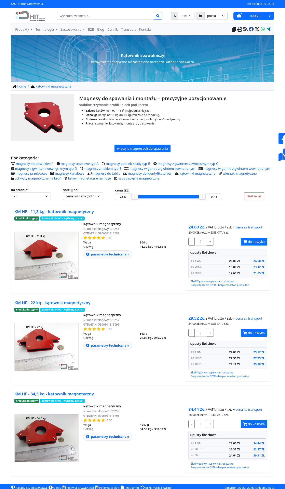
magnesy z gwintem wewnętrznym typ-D (46, 168)
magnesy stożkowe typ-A (79, 163)
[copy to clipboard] (234, 30)
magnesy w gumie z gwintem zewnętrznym (162, 168)
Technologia (45, 29)
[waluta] (186, 16)
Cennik (112, 29)
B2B (91, 29)
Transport (128, 29)
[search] (105, 16)
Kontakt (145, 29)
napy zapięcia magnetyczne (139, 178)
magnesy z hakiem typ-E (102, 168)
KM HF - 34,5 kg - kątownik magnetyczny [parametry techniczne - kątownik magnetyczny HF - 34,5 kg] (54, 394)
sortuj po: (71, 190)
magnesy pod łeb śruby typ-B (128, 163)
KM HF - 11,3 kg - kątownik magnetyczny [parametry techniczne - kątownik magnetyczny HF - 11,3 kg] (54, 211)
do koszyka (254, 241)
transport (249, 227)
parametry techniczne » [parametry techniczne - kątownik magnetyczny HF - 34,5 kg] (107, 436)
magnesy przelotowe (31, 173)
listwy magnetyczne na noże (89, 178)
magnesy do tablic (106, 173)
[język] (216, 16)
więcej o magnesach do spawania (142, 148)
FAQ (13, 4)
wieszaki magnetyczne (240, 173)
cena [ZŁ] (122, 190)
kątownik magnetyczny (102, 224)
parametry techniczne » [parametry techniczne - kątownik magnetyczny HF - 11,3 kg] (107, 254)
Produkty (22, 29)
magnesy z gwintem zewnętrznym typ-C (188, 163)
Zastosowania (71, 29)
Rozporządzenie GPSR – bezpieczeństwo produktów (220, 285)
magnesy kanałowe (69, 173)
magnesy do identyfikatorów (149, 173)
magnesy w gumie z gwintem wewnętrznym (236, 168)
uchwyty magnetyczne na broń (38, 178)
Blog (100, 29)
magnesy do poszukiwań (34, 163)
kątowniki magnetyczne (197, 173)
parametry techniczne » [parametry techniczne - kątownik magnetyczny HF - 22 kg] (107, 345)
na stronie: (19, 190)
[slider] (134, 197)
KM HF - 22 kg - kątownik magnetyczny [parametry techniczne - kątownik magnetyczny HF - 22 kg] (52, 302)
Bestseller (254, 196)
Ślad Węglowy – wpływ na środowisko (212, 281)
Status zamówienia (30, 4)
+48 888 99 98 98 (263, 4)
